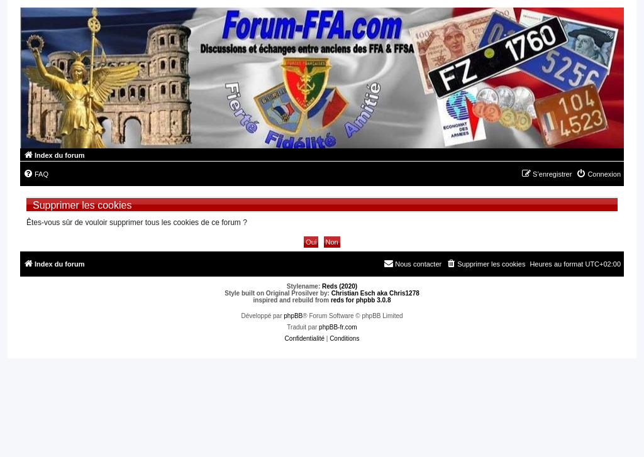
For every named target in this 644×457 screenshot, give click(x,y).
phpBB (293, 315)
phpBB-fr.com (338, 327)
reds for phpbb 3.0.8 (361, 300)
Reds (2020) (339, 286)
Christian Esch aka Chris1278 (375, 293)
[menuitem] (35, 174)
